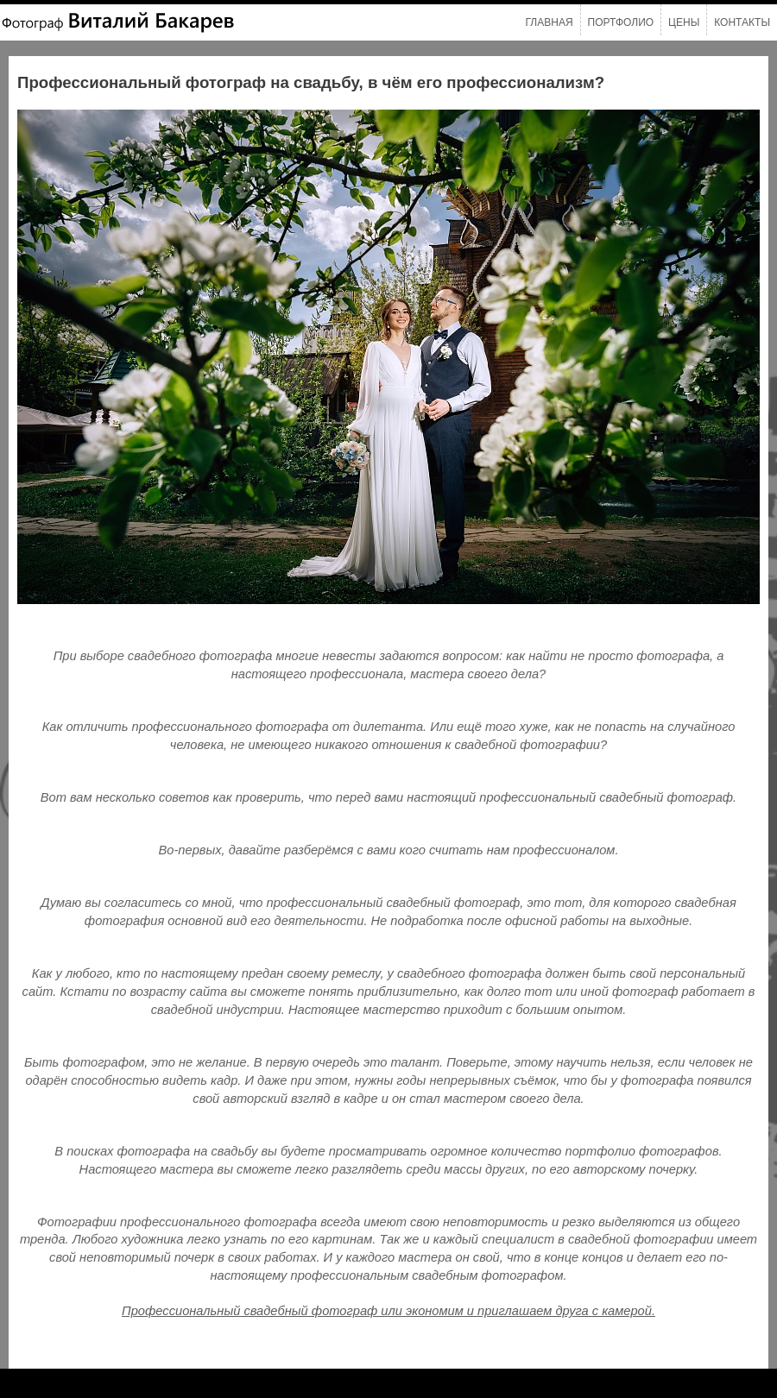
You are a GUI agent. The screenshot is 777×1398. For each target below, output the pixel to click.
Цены (683, 22)
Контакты (742, 22)
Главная (549, 22)
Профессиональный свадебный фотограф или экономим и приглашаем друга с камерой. (388, 1311)
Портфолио (621, 22)
